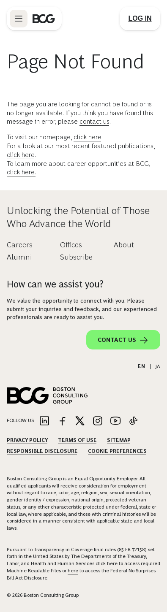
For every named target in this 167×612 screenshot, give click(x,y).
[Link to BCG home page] (43, 18)
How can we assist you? (55, 284)
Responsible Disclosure (42, 451)
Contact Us (123, 340)
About (124, 245)
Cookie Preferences (117, 451)
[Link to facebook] (62, 421)
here (112, 563)
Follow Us (20, 420)
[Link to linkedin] (44, 421)
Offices (71, 245)
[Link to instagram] (97, 421)
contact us (94, 121)
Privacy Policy (27, 440)
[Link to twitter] (79, 421)
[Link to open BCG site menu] (18, 18)
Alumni (19, 257)
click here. (21, 172)
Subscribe (76, 257)
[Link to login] (139, 18)
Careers (20, 245)
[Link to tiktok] (133, 421)
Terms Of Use (77, 440)
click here (87, 137)
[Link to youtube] (115, 421)
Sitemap (119, 440)
